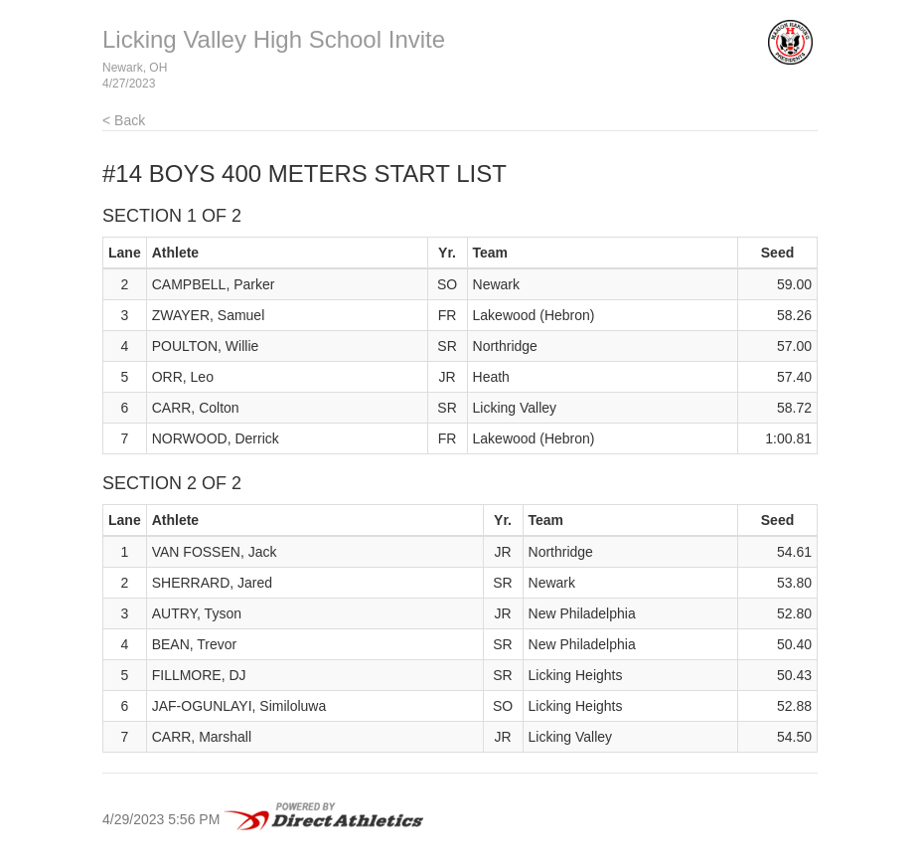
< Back (123, 120)
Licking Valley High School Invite (273, 39)
